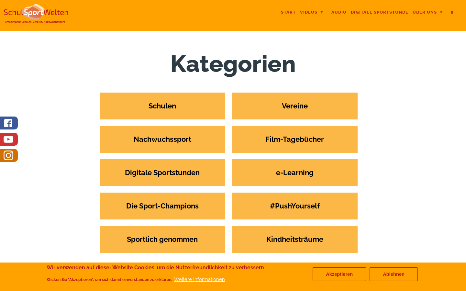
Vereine (295, 106)
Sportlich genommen (162, 239)
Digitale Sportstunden (162, 172)
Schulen (162, 106)
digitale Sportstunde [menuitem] (379, 12)
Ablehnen (394, 275)
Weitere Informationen (199, 280)
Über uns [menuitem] (428, 13)
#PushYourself (295, 206)
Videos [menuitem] (312, 13)
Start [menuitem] (288, 12)
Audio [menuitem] (339, 12)
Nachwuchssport (162, 139)
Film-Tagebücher (294, 139)
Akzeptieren (339, 275)
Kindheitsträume (294, 239)
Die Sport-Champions (162, 206)
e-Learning (295, 172)
